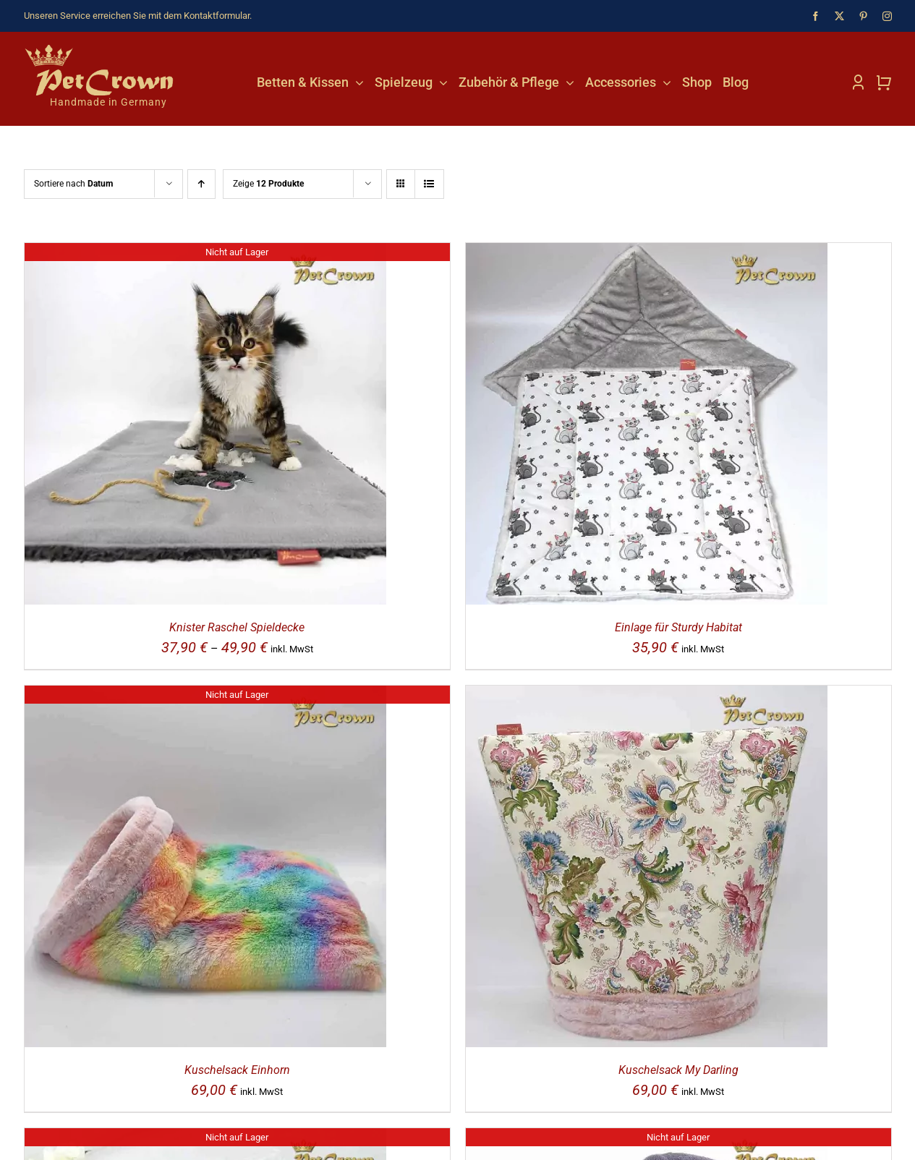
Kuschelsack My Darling (678, 1070)
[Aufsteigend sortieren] (201, 184)
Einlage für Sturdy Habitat (678, 627)
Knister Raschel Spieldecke (237, 627)
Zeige (268, 184)
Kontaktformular (217, 15)
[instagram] (887, 16)
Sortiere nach (73, 184)
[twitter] (839, 16)
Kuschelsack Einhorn (237, 1070)
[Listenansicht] (429, 184)
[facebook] (815, 16)
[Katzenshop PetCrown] (99, 50)
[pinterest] (863, 16)
